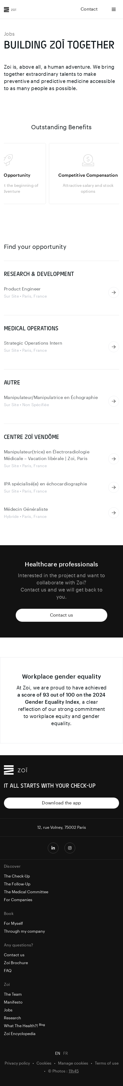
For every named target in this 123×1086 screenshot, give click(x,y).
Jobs (8, 1010)
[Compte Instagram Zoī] (69, 848)
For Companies (18, 900)
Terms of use (107, 1063)
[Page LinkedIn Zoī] (53, 848)
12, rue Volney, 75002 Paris (61, 828)
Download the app (61, 803)
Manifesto (13, 1002)
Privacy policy (17, 1063)
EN (57, 1053)
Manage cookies (73, 1063)
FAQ (8, 971)
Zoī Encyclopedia (20, 1034)
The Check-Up (17, 876)
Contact (89, 9)
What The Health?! (24, 1026)
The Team (13, 994)
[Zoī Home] (10, 9)
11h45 (74, 1071)
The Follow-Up (17, 884)
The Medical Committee (26, 892)
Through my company (24, 931)
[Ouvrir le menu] (113, 9)
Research (12, 1018)
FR (65, 1053)
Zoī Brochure (16, 963)
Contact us (61, 615)
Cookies (44, 1063)
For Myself (13, 924)
